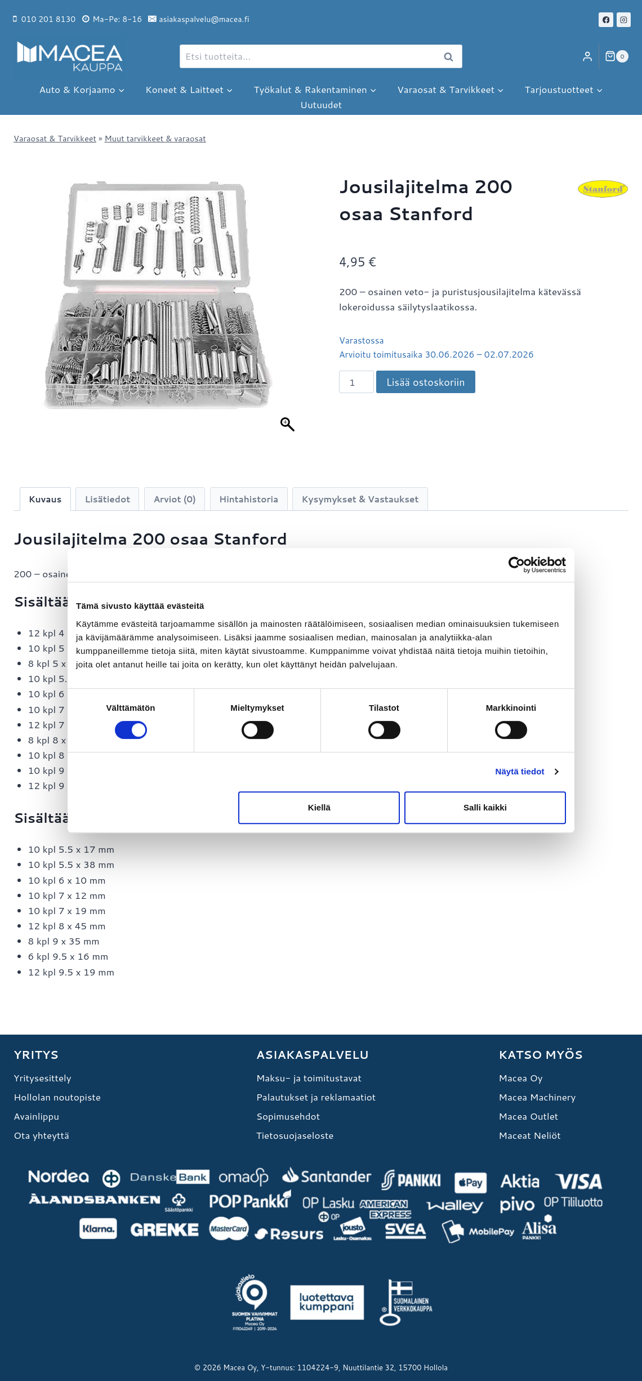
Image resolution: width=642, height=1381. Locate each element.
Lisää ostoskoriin (425, 382)
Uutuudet (321, 104)
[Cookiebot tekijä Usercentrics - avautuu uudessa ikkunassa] (516, 564)
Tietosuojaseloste (295, 1135)
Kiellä (319, 807)
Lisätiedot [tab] (108, 499)
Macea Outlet (528, 1115)
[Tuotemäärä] (356, 382)
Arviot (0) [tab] (174, 499)
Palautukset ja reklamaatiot (316, 1096)
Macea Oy (520, 1077)
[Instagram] (624, 19)
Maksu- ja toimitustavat (309, 1077)
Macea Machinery (537, 1096)
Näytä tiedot (520, 771)
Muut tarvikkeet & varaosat (155, 138)
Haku (451, 57)
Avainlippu (36, 1115)
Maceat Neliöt (529, 1135)
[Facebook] (606, 19)
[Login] (587, 56)
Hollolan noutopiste (57, 1096)
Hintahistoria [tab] (248, 499)
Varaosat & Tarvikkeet (55, 138)
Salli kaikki (485, 807)
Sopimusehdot (288, 1115)
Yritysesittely (43, 1077)
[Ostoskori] (616, 56)
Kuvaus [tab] (45, 499)
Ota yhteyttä (41, 1135)
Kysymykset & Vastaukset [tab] (360, 499)
